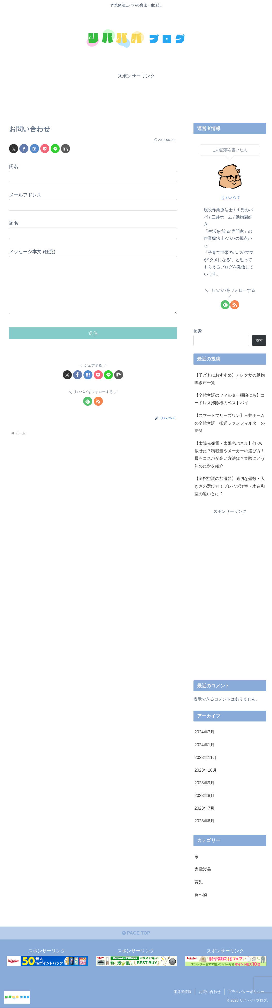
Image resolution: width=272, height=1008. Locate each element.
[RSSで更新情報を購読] (98, 411)
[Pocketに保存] (44, 148)
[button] (65, 148)
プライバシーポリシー (246, 992)
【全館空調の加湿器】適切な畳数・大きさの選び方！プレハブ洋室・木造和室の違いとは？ (230, 486)
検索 (197, 330)
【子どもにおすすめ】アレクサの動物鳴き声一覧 (230, 378)
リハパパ (230, 197)
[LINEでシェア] (55, 148)
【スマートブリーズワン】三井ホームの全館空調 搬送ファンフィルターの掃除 (230, 423)
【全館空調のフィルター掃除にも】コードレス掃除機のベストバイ (230, 399)
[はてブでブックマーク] (34, 148)
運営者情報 (182, 992)
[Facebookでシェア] (23, 148)
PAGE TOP (136, 933)
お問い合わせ (210, 992)
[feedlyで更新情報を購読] (87, 411)
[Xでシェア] (13, 148)
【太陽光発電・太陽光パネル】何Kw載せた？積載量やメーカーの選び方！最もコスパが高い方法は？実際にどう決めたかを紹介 (230, 454)
